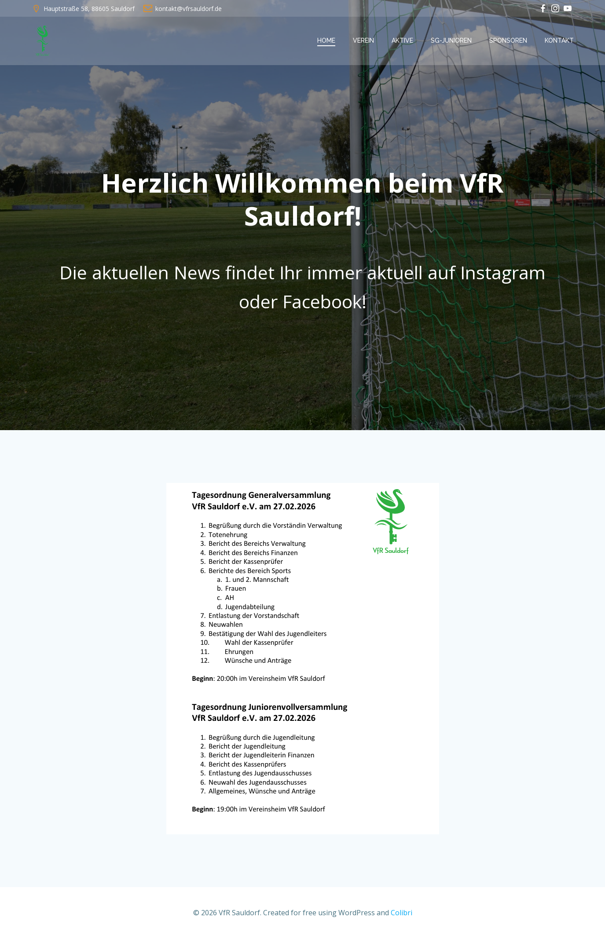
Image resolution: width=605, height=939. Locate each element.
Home (326, 40)
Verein (363, 40)
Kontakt (559, 40)
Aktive (402, 40)
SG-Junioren (451, 40)
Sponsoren (508, 40)
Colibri (401, 912)
